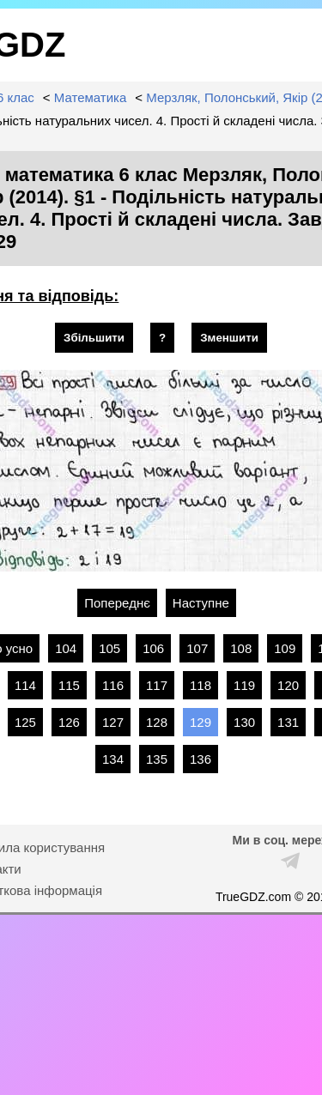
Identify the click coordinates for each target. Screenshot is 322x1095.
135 (156, 759)
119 (244, 685)
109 (284, 648)
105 (109, 648)
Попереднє (117, 603)
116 (113, 685)
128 (156, 722)
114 (25, 685)
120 (288, 685)
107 (197, 648)
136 (200, 759)
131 (288, 722)
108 (241, 648)
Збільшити (94, 337)
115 (69, 685)
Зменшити (229, 337)
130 (244, 722)
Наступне (201, 603)
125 (25, 722)
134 (113, 759)
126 (69, 722)
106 (153, 648)
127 (113, 722)
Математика (90, 97)
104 (65, 648)
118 (200, 685)
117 (156, 685)
